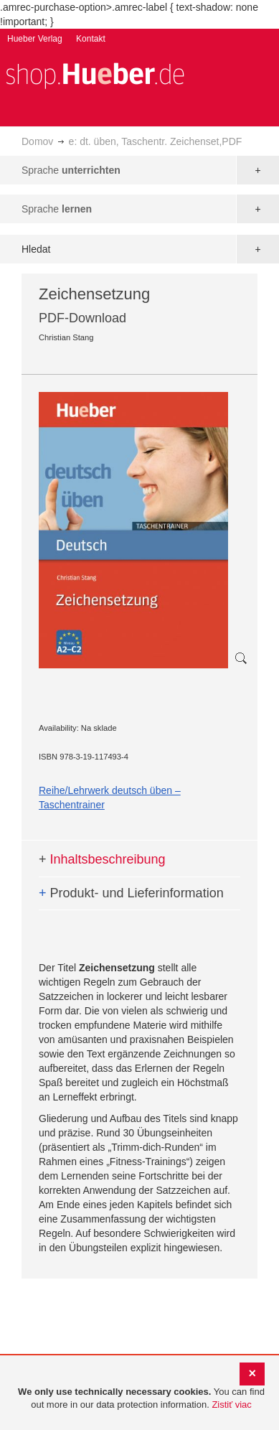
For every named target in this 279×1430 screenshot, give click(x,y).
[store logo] (94, 74)
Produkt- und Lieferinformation (131, 893)
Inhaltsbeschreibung (102, 859)
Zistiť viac (231, 1404)
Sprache (71, 170)
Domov (37, 141)
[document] (141, 1398)
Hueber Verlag (34, 39)
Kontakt (90, 39)
